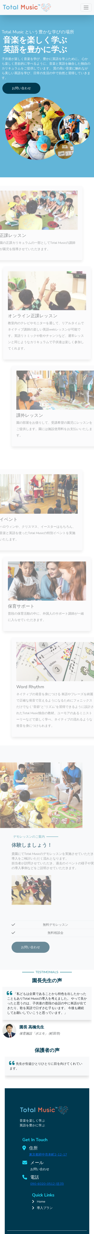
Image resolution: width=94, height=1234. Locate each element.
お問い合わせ (21, 88)
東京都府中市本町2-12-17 (48, 1154)
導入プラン (45, 1208)
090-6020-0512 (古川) (47, 1184)
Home (41, 1201)
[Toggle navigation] (86, 7)
